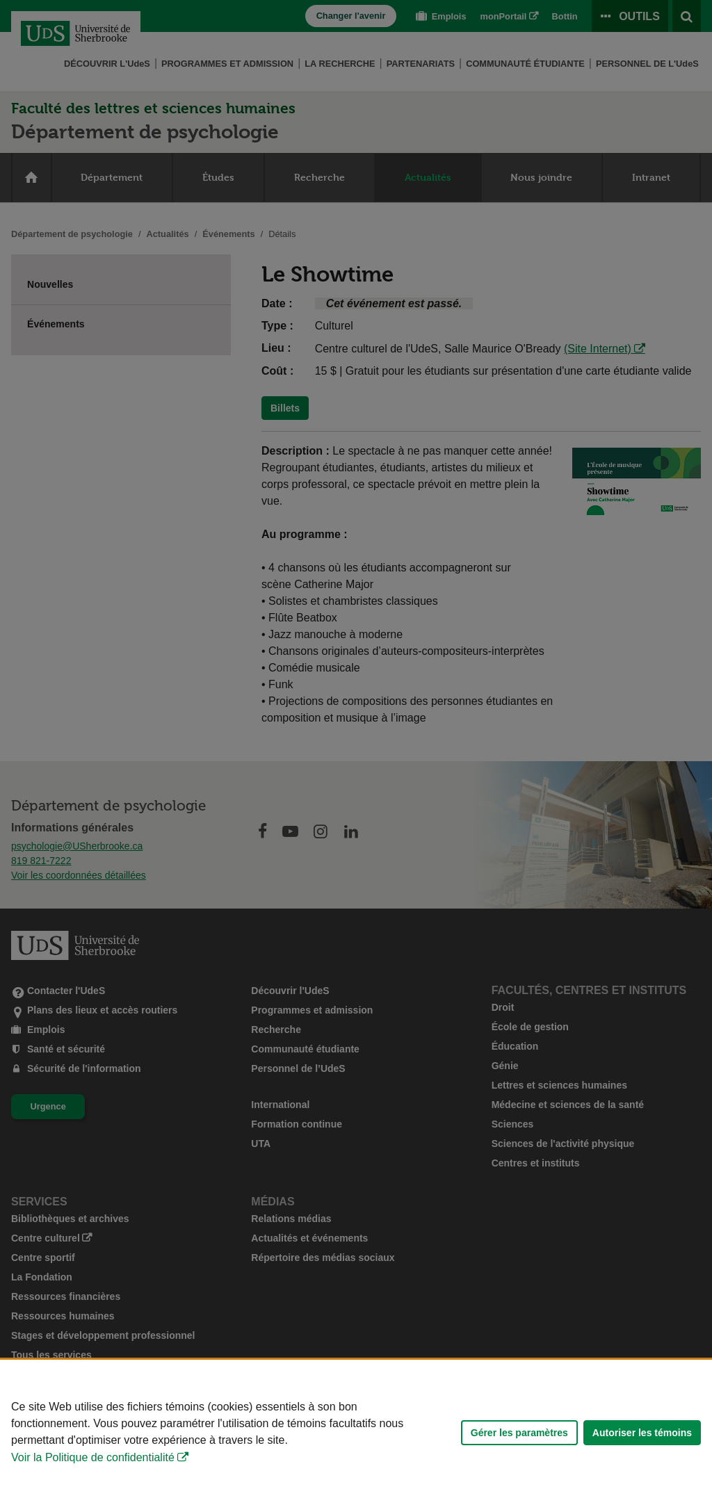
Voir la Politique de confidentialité (93, 1457)
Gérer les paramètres (519, 1432)
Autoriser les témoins (642, 1432)
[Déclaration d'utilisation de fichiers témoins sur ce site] (356, 1432)
